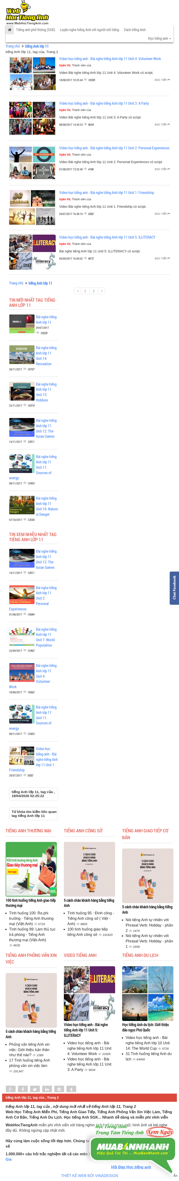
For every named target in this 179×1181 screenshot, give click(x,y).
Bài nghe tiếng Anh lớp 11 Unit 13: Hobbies (46, 392)
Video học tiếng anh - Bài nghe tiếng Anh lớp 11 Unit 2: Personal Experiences (114, 147)
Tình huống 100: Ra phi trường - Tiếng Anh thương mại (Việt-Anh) (31, 918)
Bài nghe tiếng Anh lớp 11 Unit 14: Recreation (46, 355)
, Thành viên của (75, 65)
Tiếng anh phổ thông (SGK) (35, 29)
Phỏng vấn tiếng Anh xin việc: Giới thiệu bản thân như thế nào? (29, 1049)
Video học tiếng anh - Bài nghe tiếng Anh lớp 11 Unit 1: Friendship (106, 192)
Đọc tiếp (162, 80)
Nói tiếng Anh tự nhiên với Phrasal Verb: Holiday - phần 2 (149, 925)
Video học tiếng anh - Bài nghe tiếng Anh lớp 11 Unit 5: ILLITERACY (107, 237)
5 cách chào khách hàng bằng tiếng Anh (89, 903)
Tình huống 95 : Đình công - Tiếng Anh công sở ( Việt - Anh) (90, 918)
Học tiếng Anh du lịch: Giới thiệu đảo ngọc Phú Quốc (145, 1027)
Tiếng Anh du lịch (140, 955)
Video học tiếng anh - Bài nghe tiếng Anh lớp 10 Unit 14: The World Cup (148, 1043)
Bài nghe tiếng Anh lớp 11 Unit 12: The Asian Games (46, 428)
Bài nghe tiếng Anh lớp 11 (46, 319)
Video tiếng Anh (80, 955)
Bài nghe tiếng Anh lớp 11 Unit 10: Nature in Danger (47, 506)
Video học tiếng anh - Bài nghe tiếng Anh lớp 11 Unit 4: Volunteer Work (110, 58)
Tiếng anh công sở (83, 830)
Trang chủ (13, 45)
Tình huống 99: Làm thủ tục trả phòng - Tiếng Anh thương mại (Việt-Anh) (32, 934)
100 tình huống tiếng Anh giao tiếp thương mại (31, 903)
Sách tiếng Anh (135, 29)
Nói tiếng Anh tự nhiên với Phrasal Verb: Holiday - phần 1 (149, 941)
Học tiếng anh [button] (159, 38)
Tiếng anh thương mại (28, 830)
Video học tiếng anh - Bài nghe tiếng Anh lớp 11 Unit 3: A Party (104, 103)
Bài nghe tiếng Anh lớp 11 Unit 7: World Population (46, 637)
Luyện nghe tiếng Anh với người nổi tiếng (89, 29)
